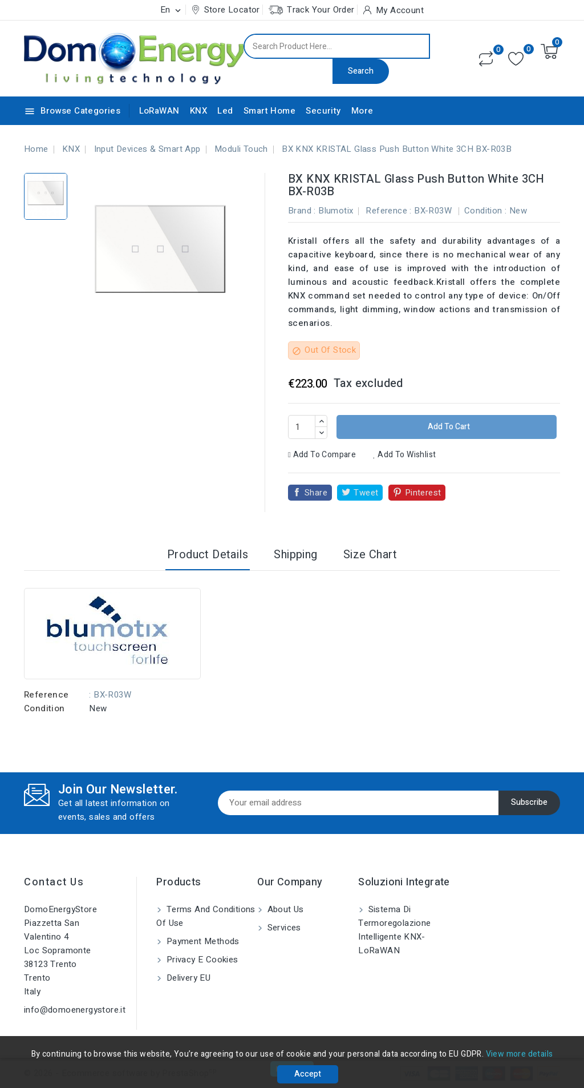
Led (225, 110)
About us (284, 909)
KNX (198, 110)
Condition (44, 708)
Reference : (388, 210)
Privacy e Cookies (201, 959)
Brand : (302, 210)
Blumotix (335, 210)
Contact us (54, 882)
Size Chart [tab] (370, 554)
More (362, 110)
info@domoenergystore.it (74, 1010)
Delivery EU (187, 978)
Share (316, 492)
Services (283, 927)
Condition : (485, 210)
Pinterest (423, 492)
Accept (307, 1074)
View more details (519, 1054)
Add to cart (448, 427)
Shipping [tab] (295, 554)
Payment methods (201, 941)
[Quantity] (301, 427)
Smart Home (269, 110)
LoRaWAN (159, 110)
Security (323, 110)
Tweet (366, 492)
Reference (46, 694)
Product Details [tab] (207, 554)
